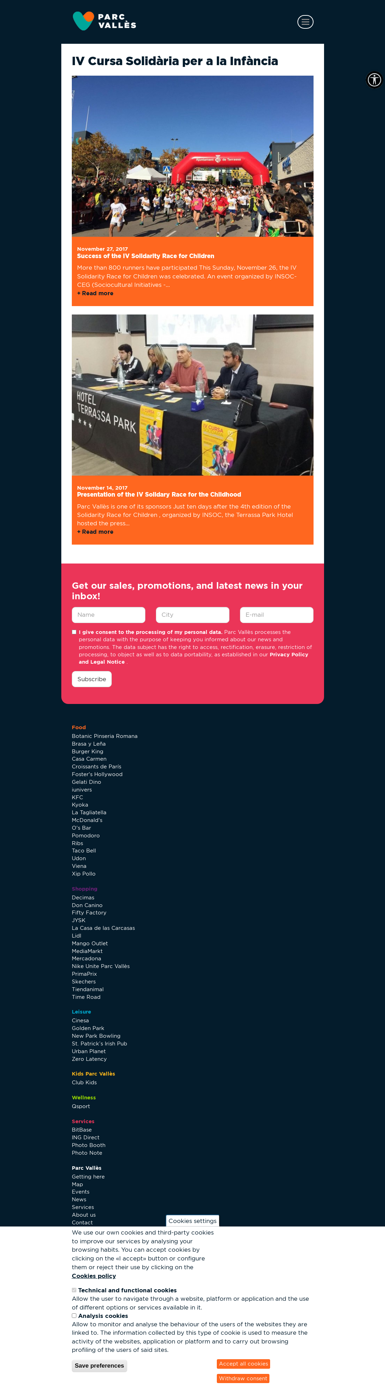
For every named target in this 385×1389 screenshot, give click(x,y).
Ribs (77, 843)
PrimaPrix (84, 974)
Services (83, 1207)
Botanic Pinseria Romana (105, 736)
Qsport (81, 1106)
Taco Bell (84, 851)
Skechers (84, 981)
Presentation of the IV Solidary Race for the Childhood (159, 494)
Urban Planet (89, 1051)
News (79, 1199)
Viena (79, 866)
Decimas (83, 897)
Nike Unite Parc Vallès (101, 966)
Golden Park (88, 1028)
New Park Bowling (96, 1036)
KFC (77, 797)
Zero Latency (89, 1059)
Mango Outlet (90, 943)
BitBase (82, 1130)
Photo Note (87, 1153)
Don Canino (87, 905)
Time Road (86, 997)
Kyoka (80, 805)
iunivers (82, 790)
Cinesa (80, 1020)
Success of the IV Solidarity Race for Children (145, 256)
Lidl (76, 936)
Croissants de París (96, 766)
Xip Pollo (84, 874)
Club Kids (84, 1082)
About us (84, 1215)
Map (77, 1184)
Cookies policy (94, 1275)
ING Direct (85, 1137)
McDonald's (87, 820)
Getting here (88, 1177)
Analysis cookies (103, 1315)
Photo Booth (88, 1145)
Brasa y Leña (89, 744)
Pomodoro (86, 835)
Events (80, 1192)
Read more (98, 293)
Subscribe (91, 679)
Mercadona (86, 958)
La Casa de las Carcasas (103, 928)
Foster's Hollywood (97, 774)
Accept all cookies (243, 1364)
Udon (79, 858)
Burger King (87, 751)
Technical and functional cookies (127, 1290)
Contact (82, 1222)
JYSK (78, 920)
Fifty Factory (89, 912)
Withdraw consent (243, 1378)
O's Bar (81, 828)
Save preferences (99, 1365)
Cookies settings (192, 1220)
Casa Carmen (89, 759)
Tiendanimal (88, 989)
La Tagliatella (89, 812)
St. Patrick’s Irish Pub (99, 1043)
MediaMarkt (87, 951)
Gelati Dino (86, 782)
